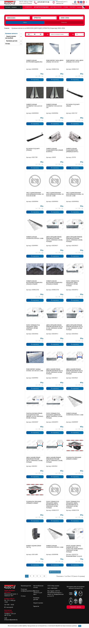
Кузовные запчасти (13, 33)
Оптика (13, 43)
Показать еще (55, 572)
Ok (79, 625)
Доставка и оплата (56, 7)
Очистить (64, 22)
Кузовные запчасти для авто (37, 592)
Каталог (13, 7)
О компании (28, 7)
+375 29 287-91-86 (43, 2)
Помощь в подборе (78, 4)
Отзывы (66, 7)
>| (44, 576)
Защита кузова (38, 603)
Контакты (73, 7)
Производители (26, 586)
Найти (25, 22)
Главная (6, 28)
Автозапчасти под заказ (41, 7)
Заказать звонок (75, 607)
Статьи (23, 596)
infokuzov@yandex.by (10, 619)
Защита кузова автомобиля (13, 37)
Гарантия (36, 606)
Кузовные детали (13, 41)
